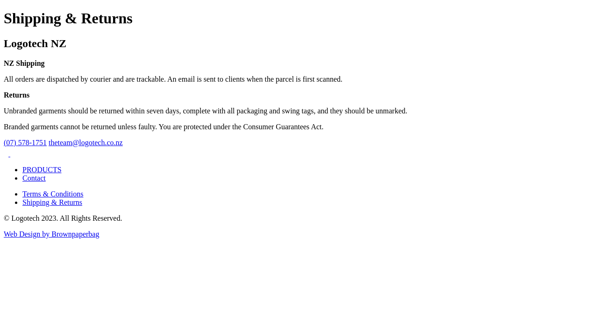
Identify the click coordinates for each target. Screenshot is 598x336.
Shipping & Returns (52, 202)
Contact (34, 178)
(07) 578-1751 (25, 143)
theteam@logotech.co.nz (86, 143)
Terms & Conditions (52, 194)
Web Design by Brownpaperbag (51, 234)
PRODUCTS (42, 170)
